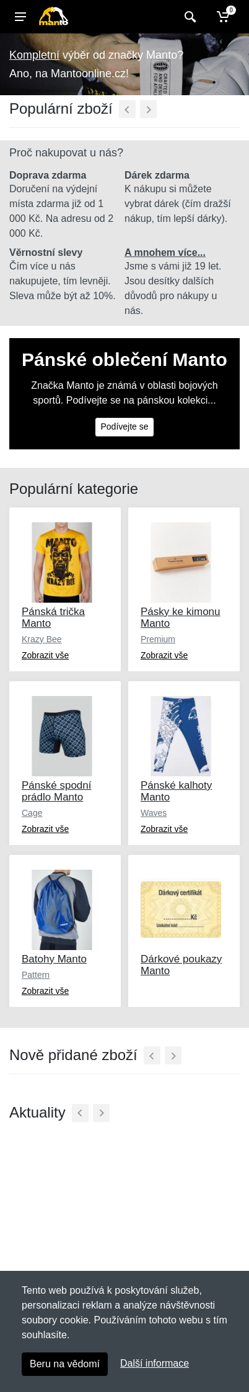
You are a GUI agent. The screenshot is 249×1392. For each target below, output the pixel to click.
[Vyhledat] (188, 17)
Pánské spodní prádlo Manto (56, 791)
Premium (158, 639)
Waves (154, 813)
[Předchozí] (127, 109)
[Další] (148, 109)
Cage (32, 813)
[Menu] (20, 17)
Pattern (36, 975)
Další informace (154, 1363)
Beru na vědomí (65, 1364)
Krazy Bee (42, 639)
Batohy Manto (54, 959)
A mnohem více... (165, 252)
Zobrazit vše (45, 655)
